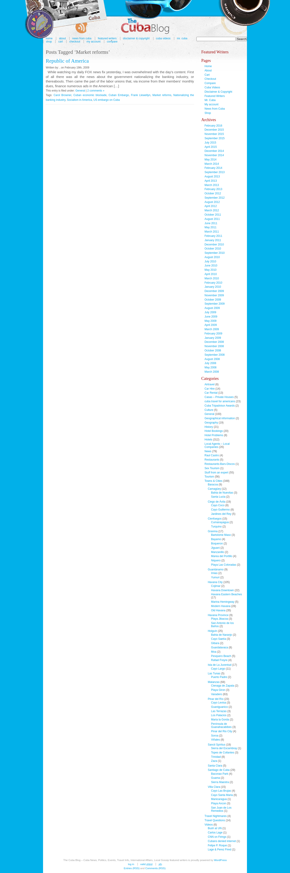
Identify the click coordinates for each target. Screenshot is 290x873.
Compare (112, 41)
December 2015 (214, 129)
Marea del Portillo (221, 556)
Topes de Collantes (222, 752)
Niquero (216, 560)
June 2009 (211, 316)
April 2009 (211, 325)
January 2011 (213, 240)
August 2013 (212, 176)
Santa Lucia (218, 496)
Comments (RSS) (155, 868)
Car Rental (211, 392)
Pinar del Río (215, 699)
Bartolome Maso (221, 535)
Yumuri (215, 577)
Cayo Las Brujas (221, 790)
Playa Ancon (218, 803)
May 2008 (211, 367)
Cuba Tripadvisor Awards (220, 405)
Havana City (215, 582)
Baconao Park (219, 773)
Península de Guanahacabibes (221, 725)
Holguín (212, 631)
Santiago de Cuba (219, 770)
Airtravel (210, 384)
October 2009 (213, 299)
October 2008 (213, 350)
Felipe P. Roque (217, 845)
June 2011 (211, 223)
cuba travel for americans (220, 401)
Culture (209, 410)
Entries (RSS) (132, 868)
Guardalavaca (219, 647)
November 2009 (214, 295)
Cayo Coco (218, 505)
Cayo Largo (218, 668)
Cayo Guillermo (220, 509)
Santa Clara (215, 765)
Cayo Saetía (218, 638)
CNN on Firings (217, 836)
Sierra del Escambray (224, 748)
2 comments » (95, 90)
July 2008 (210, 363)
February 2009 (213, 333)
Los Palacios (219, 715)
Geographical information (220, 418)
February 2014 (213, 167)
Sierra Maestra (220, 782)
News (208, 451)
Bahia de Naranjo (221, 634)
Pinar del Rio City (221, 731)
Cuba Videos (163, 38)
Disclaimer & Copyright (136, 38)
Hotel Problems (214, 435)
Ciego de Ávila (216, 501)
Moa (213, 651)
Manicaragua (219, 799)
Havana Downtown (222, 590)
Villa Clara (214, 786)
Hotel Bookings (214, 431)
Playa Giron (218, 690)
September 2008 (215, 354)
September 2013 (215, 172)
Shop (49, 41)
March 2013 (212, 185)
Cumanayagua (220, 522)
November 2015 (214, 134)
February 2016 (213, 125)
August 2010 (212, 257)
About (208, 70)
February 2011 (213, 236)
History (209, 426)
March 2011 (212, 231)
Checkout (74, 41)
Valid (146, 864)
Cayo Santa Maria (222, 795)
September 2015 (215, 138)
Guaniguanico (219, 706)
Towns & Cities (213, 480)
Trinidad (216, 756)
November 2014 (214, 155)
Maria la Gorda (220, 719)
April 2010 (211, 274)
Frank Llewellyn (140, 95)
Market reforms (161, 95)
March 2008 (212, 371)
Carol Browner (62, 95)
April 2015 (211, 146)
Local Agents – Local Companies (217, 445)
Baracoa (213, 484)
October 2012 (213, 193)
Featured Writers (215, 96)
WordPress (220, 860)
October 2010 (213, 248)
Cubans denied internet (222, 841)
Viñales (215, 739)
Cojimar (215, 586)
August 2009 (212, 308)
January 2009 (213, 337)
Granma (213, 531)
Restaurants (212, 459)
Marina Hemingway (222, 601)
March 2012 (212, 210)
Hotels (208, 439)
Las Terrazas (219, 711)
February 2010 (213, 282)
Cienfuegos (215, 518)
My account (93, 41)
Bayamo (216, 539)
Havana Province (218, 615)
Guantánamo (215, 569)
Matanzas (214, 682)
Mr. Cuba (182, 38)
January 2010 (213, 286)
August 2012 (212, 202)
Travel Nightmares (216, 816)
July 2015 (210, 142)
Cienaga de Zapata (222, 685)
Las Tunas (214, 673)
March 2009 (212, 329)
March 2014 (212, 163)
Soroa (214, 735)
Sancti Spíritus (216, 744)
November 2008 (214, 346)
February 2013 (213, 189)
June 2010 (211, 265)
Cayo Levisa (218, 702)
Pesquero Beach (221, 656)
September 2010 (215, 252)
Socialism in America (79, 99)
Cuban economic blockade (89, 95)
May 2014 (211, 159)
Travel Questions (215, 820)
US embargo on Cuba (107, 99)
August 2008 (212, 359)
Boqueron (217, 543)
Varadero (216, 694)
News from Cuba (215, 108)
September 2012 (215, 197)
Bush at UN (215, 828)
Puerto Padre (219, 677)
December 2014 (214, 151)
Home (208, 66)
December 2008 (214, 342)
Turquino (216, 526)
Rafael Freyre (219, 660)
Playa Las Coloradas (223, 564)
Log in (131, 864)
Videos (209, 824)
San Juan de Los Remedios (221, 809)
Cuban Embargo (119, 95)
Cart (60, 41)
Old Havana (218, 610)
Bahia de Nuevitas (222, 492)
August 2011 (212, 219)
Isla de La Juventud (219, 664)
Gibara (215, 643)
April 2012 (211, 206)
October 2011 (213, 214)
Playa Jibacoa (219, 618)
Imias (214, 573)
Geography (211, 422)
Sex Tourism (212, 468)
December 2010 (214, 244)
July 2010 (210, 261)
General (80, 90)
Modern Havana (220, 606)
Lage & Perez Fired (219, 849)
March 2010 (212, 278)
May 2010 (211, 269)
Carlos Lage (215, 832)
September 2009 (215, 303)
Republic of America (67, 61)
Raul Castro (212, 455)
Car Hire (210, 388)
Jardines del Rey (221, 513)
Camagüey (214, 488)
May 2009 (211, 320)
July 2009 (210, 312)
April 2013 (211, 180)
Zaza (214, 760)
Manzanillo (217, 552)
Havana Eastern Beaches (226, 594)
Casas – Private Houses (219, 397)
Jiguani (215, 547)
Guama (215, 777)
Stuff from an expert (216, 472)
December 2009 (214, 291)
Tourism (209, 476)
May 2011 (211, 227)
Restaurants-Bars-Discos (220, 464)
